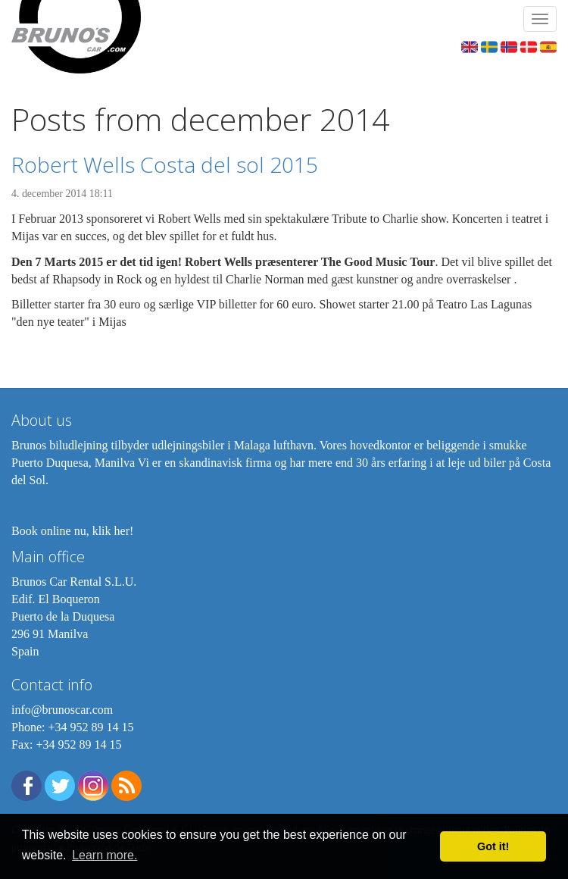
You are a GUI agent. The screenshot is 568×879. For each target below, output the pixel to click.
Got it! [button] (493, 846)
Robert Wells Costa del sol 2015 (164, 164)
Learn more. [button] (104, 855)
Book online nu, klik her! (72, 530)
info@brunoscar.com (62, 709)
